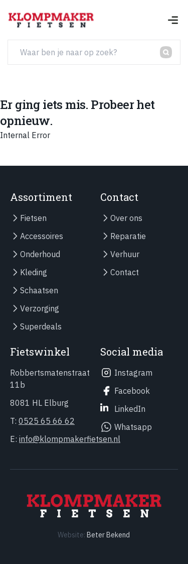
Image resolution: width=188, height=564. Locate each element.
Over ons (126, 218)
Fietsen (33, 218)
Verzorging (39, 308)
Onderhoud (40, 254)
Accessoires (41, 236)
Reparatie (128, 236)
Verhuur (124, 254)
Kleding (33, 272)
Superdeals (41, 326)
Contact (124, 272)
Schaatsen (39, 290)
